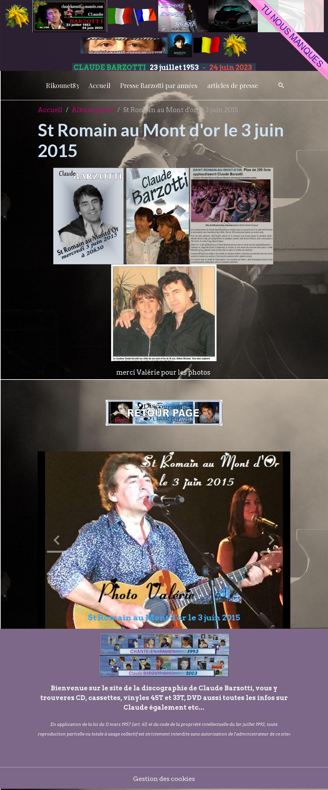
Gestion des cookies (164, 779)
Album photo (93, 110)
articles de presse (232, 85)
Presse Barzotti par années (159, 85)
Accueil (100, 85)
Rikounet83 (62, 85)
